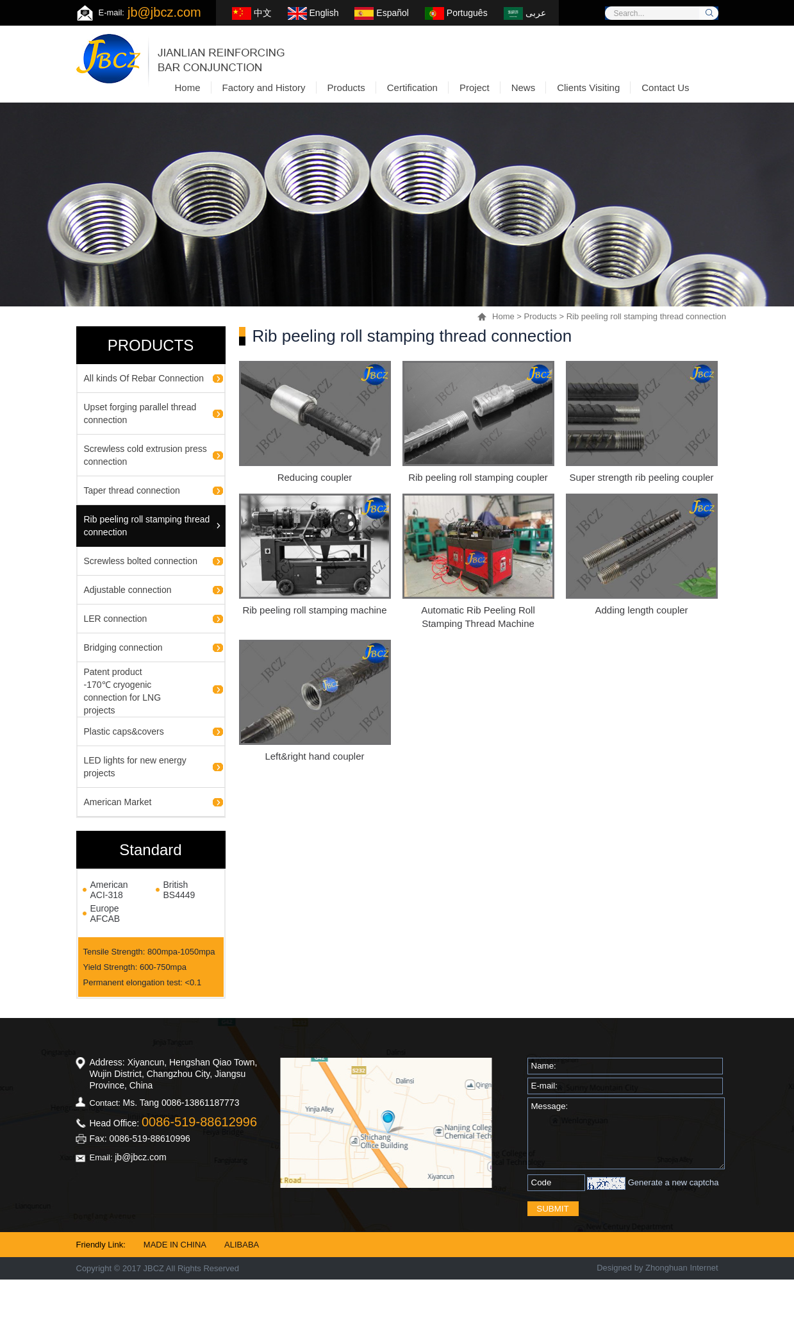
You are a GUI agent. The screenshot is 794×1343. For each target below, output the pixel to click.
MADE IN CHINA (175, 1244)
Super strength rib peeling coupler (641, 477)
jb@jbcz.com (164, 12)
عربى (525, 13)
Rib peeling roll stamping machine (314, 610)
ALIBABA (241, 1244)
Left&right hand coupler (314, 756)
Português (456, 13)
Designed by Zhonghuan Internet (657, 1267)
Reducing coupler (314, 477)
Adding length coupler (641, 610)
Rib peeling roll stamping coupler (478, 477)
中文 (252, 13)
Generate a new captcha (673, 1182)
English (313, 13)
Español (381, 13)
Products (540, 316)
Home (503, 316)
